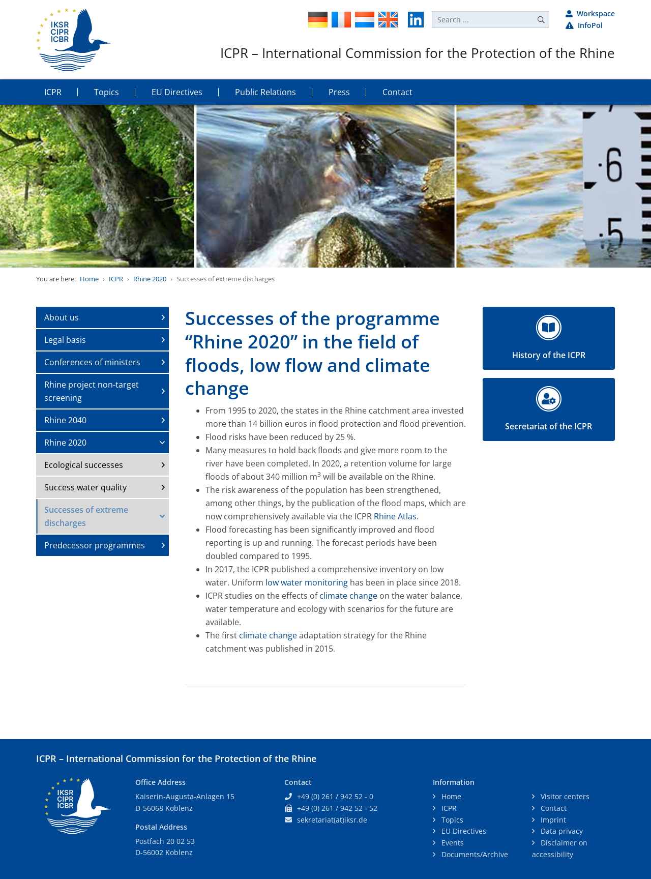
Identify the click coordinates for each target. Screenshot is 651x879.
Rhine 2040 (65, 420)
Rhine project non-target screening (91, 391)
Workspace (590, 13)
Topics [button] (106, 92)
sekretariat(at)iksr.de (332, 820)
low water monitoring (306, 582)
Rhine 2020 (149, 278)
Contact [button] (397, 92)
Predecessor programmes (94, 545)
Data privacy (561, 831)
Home (89, 278)
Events (451, 842)
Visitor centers (564, 796)
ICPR (116, 278)
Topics (451, 820)
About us (61, 317)
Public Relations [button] (265, 92)
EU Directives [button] (177, 92)
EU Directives (462, 831)
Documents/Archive (473, 854)
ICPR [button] (53, 92)
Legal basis (65, 339)
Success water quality (85, 487)
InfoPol (584, 25)
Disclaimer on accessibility (559, 848)
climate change (348, 595)
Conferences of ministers (92, 362)
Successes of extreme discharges (86, 516)
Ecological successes (83, 465)
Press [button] (339, 92)
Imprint (552, 820)
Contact (553, 808)
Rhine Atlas (395, 516)
